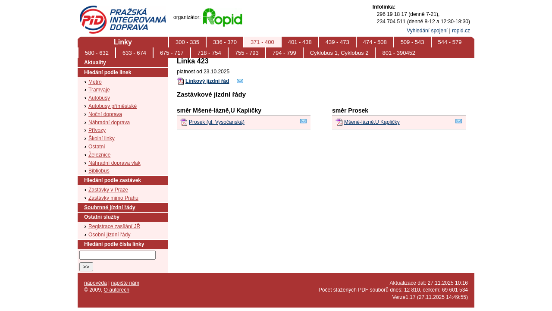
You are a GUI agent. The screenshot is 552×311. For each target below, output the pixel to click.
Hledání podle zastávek (112, 180)
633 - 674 (134, 53)
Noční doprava (105, 114)
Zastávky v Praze (108, 190)
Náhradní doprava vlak (114, 163)
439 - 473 (337, 42)
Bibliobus (99, 171)
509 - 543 (412, 42)
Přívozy (97, 130)
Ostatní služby (101, 217)
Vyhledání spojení (427, 31)
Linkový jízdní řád (207, 81)
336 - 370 (225, 42)
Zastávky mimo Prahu (113, 198)
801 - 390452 (398, 53)
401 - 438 (300, 42)
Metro (95, 82)
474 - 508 (375, 42)
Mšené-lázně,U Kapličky (372, 122)
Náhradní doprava (109, 122)
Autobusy (99, 98)
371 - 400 (262, 42)
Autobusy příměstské (112, 106)
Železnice (99, 155)
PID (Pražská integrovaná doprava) (122, 9)
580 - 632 (97, 53)
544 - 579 (450, 42)
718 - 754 (209, 53)
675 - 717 (172, 53)
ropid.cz (461, 31)
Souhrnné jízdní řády (109, 207)
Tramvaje (99, 90)
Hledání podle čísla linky (114, 244)
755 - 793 (247, 53)
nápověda (95, 283)
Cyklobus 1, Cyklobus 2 (339, 53)
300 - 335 (187, 42)
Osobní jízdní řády (109, 235)
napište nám (125, 283)
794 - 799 (284, 53)
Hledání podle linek (107, 72)
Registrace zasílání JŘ (114, 226)
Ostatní (96, 147)
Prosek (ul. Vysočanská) (217, 122)
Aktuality (95, 63)
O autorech (116, 290)
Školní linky (101, 138)
